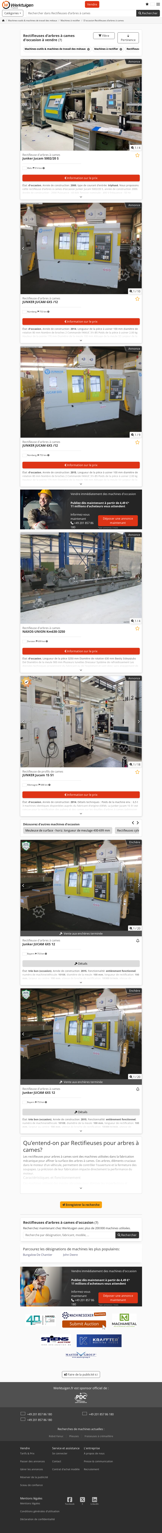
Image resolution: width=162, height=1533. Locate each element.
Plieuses (74, 1436)
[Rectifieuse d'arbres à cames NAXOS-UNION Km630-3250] (81, 578)
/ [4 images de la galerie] (135, 148)
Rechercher (148, 13)
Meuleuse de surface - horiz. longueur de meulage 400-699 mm (67, 830)
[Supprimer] (88, 49)
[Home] (32, 20)
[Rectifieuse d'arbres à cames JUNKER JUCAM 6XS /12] (81, 248)
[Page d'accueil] (3, 20)
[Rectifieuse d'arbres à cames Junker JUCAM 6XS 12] (81, 885)
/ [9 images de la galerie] (135, 435)
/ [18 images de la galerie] (135, 764)
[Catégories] (12, 13)
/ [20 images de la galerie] (135, 928)
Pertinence (128, 38)
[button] (158, 4)
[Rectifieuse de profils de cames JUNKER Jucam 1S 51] (81, 721)
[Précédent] (23, 105)
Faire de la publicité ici (81, 1374)
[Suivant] (138, 105)
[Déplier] (81, 196)
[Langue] (152, 4)
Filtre (104, 36)
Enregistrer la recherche (80, 1205)
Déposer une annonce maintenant (118, 521)
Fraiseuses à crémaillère (99, 1436)
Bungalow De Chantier (37, 1255)
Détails (81, 964)
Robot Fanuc (56, 1436)
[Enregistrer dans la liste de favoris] (137, 155)
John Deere (70, 1255)
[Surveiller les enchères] (138, 941)
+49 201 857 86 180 (39, 1414)
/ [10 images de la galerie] (135, 291)
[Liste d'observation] (147, 4)
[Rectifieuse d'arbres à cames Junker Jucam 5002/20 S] (81, 105)
